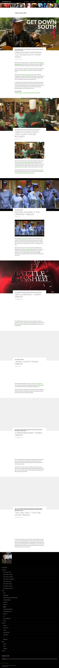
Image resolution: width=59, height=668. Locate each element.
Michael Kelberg (29, 249)
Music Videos (20, 50)
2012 (15, 429)
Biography (32, 1)
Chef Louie (39, 169)
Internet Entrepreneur (8, 609)
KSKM (25, 70)
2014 (15, 209)
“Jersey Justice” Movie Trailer (26, 362)
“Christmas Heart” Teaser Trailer (28, 434)
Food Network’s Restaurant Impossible (25, 172)
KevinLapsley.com (6, 1)
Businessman (5, 595)
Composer (5, 602)
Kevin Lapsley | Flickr (7, 581)
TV (39, 129)
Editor (16, 50)
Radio (4, 646)
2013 (15, 292)
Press (49, 1)
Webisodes (5, 639)
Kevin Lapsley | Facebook (8, 576)
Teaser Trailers (38, 292)
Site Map (7, 663)
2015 (15, 129)
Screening (5, 648)
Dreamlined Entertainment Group (28, 74)
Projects (43, 1)
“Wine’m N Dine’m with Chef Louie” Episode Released (27, 134)
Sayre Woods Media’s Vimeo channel (26, 162)
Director (41, 49)
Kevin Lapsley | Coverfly (8, 574)
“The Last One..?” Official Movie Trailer (28, 513)
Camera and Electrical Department (24, 49)
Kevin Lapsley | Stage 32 (7, 583)
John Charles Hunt (26, 322)
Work (38, 1)
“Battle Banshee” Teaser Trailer (28, 295)
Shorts (21, 209)
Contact (53, 1)
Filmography (26, 1)
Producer (37, 129)
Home (1, 663)
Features (22, 359)
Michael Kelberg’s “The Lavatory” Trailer (27, 213)
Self (4, 616)
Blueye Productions (23, 238)
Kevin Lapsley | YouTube (8, 588)
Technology (5, 634)
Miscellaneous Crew (30, 509)
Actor (18, 508)
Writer (21, 510)
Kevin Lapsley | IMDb (7, 572)
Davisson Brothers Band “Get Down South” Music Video (28, 54)
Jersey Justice (41, 385)
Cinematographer (35, 49)
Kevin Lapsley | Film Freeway (8, 579)
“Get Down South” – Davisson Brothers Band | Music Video (27, 92)
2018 (15, 49)
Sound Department (7, 618)
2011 (15, 508)
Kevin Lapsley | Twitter (7, 586)
